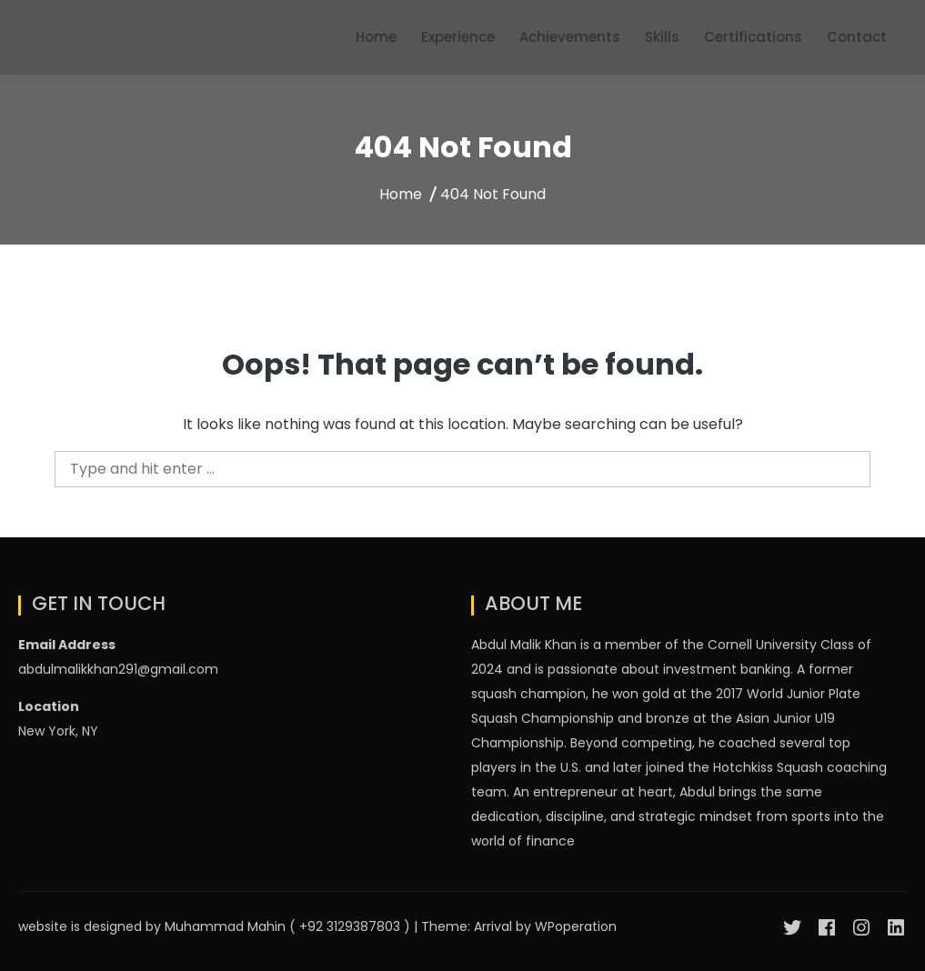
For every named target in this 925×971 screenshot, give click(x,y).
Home (376, 36)
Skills (662, 36)
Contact (857, 36)
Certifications (753, 36)
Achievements (569, 36)
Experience (458, 36)
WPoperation (576, 926)
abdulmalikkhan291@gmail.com (118, 669)
